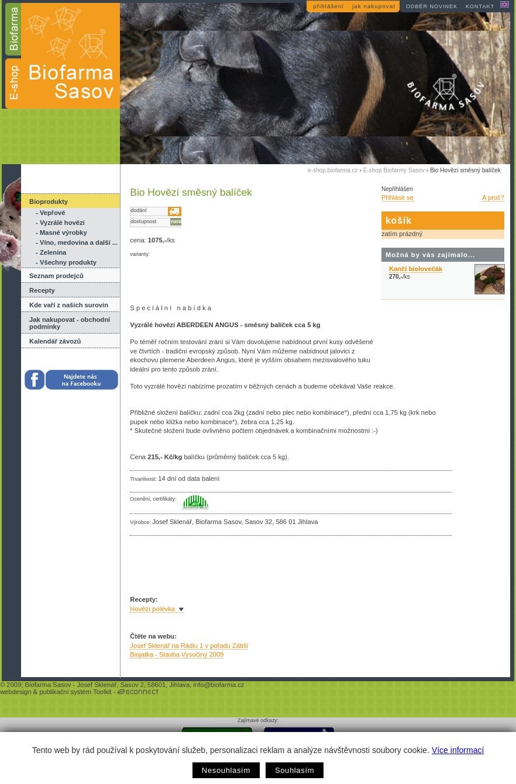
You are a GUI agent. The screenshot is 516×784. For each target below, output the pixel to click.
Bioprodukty (48, 201)
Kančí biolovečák (415, 268)
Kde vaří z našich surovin (68, 304)
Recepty (42, 290)
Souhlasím (294, 770)
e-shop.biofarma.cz (333, 170)
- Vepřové (50, 212)
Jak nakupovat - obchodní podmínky (69, 323)
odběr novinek (431, 6)
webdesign (16, 691)
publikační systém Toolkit (75, 691)
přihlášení (328, 6)
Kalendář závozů (55, 341)
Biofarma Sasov (48, 684)
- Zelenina (51, 252)
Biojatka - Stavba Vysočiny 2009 (176, 654)
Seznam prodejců (56, 275)
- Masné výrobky (61, 232)
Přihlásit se (397, 197)
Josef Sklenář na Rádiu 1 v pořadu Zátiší (189, 645)
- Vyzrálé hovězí (60, 222)
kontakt (480, 6)
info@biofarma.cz (218, 684)
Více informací (458, 750)
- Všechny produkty (66, 262)
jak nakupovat (373, 6)
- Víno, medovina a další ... (77, 242)
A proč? (493, 197)
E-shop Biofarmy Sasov (394, 170)
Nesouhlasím (226, 770)
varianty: (140, 254)
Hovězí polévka (152, 608)
